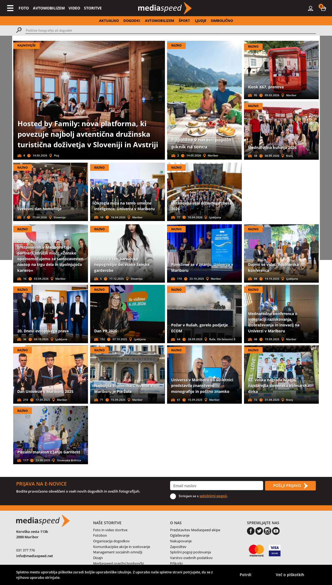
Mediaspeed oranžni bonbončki (118, 563)
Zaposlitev (178, 546)
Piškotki (176, 563)
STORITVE (93, 8)
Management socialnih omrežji (117, 552)
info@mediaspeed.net (34, 555)
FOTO (24, 8)
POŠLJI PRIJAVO (290, 486)
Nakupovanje (181, 541)
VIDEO (74, 8)
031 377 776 (25, 550)
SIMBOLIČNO (222, 20)
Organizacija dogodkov (111, 541)
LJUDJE (200, 20)
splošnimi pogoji (213, 495)
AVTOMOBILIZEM (49, 8)
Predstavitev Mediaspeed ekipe (195, 529)
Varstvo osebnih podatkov (191, 557)
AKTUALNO (109, 20)
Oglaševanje (179, 535)
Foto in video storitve (110, 529)
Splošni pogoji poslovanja (190, 552)
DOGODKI (131, 20)
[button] (323, 8)
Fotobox (100, 535)
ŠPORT (184, 20)
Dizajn (98, 557)
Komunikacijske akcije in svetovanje (121, 546)
